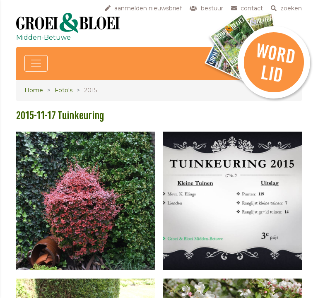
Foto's (63, 90)
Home (33, 90)
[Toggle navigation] (36, 63)
